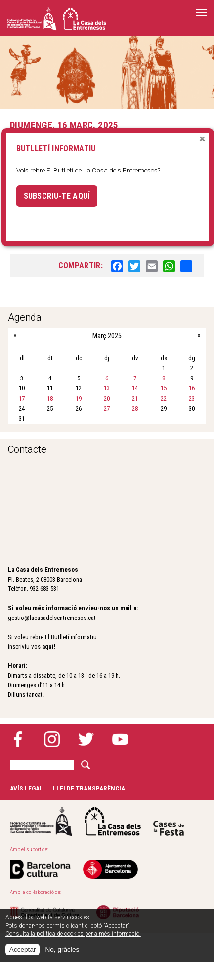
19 (79, 398)
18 (50, 398)
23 (192, 398)
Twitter (86, 739)
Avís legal (26, 788)
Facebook (18, 739)
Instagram (52, 739)
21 (135, 398)
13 (107, 388)
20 (107, 398)
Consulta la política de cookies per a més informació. (73, 933)
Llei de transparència (89, 788)
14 (135, 388)
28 (135, 408)
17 (22, 398)
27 (107, 408)
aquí (48, 646)
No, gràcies (62, 949)
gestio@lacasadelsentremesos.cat (52, 617)
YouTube (120, 739)
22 (164, 398)
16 (192, 388)
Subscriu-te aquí (57, 196)
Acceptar (22, 949)
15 (164, 388)
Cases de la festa (168, 821)
